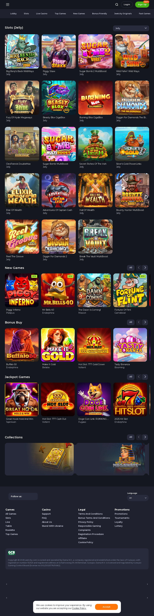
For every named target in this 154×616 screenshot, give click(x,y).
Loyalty (119, 522)
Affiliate (82, 538)
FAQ (44, 518)
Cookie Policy (85, 542)
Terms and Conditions (90, 514)
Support (46, 514)
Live (7, 522)
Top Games (11, 534)
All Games (10, 514)
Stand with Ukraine (52, 526)
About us (47, 522)
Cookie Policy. (79, 608)
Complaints (84, 530)
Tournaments (122, 518)
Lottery (119, 526)
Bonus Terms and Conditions (94, 518)
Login (127, 4)
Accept (106, 607)
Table (8, 526)
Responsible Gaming (89, 526)
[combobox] (131, 28)
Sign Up (143, 4)
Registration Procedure (91, 534)
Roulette (10, 530)
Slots (8, 518)
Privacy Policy (85, 522)
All (130, 267)
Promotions (121, 514)
